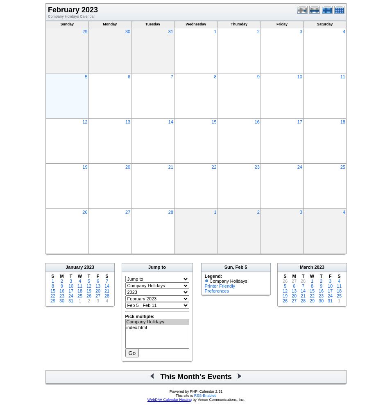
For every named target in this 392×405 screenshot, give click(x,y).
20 (127, 167)
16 (257, 121)
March (306, 267)
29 (84, 31)
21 (170, 167)
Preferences (217, 290)
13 (127, 121)
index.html (157, 328)
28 (170, 212)
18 (342, 121)
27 (127, 212)
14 (170, 121)
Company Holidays (157, 322)
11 (342, 76)
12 (84, 121)
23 (257, 167)
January (74, 267)
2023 (89, 267)
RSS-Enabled (205, 396)
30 (127, 31)
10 (299, 76)
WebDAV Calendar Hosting (169, 400)
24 (299, 167)
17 (299, 121)
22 (213, 167)
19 (84, 167)
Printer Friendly (220, 286)
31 (170, 31)
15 (213, 121)
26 (84, 212)
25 (342, 167)
